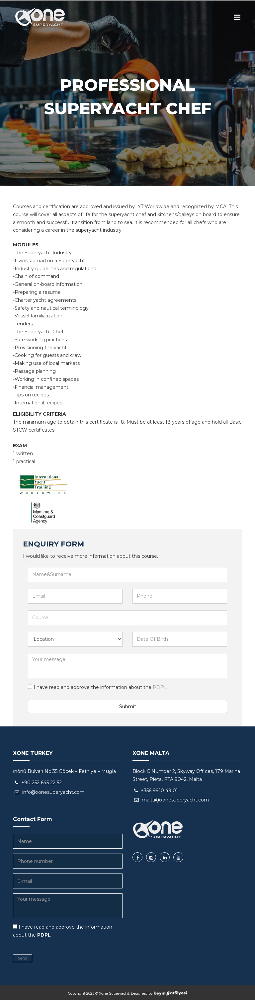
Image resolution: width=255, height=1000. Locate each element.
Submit (127, 706)
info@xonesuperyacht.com (53, 792)
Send (22, 958)
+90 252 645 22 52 (41, 783)
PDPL (159, 687)
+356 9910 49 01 (159, 790)
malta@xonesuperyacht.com (175, 800)
